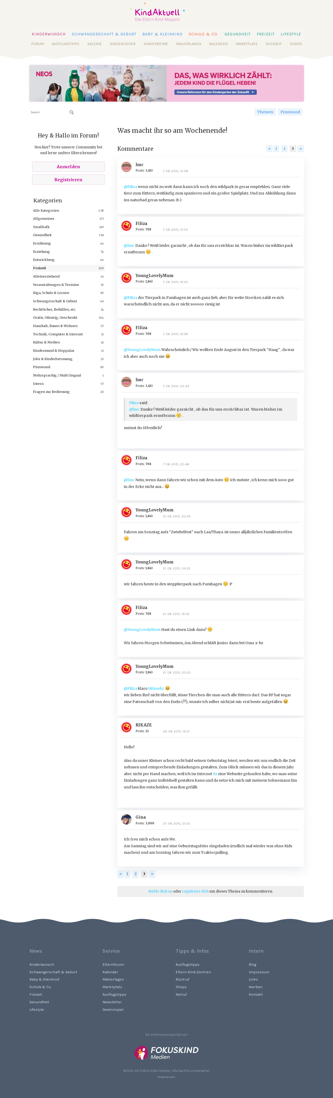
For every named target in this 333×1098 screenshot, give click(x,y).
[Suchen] (72, 112)
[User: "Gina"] (128, 819)
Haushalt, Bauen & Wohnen (55, 326)
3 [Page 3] (293, 148)
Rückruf (274, 44)
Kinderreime (156, 44)
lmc (139, 164)
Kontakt (256, 994)
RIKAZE (144, 725)
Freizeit (266, 34)
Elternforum (113, 964)
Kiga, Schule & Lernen (51, 293)
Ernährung (42, 243)
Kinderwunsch (49, 34)
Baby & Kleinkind (162, 34)
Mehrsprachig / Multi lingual (57, 375)
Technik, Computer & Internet (58, 334)
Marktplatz (247, 44)
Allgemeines (43, 218)
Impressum (259, 972)
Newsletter (112, 1002)
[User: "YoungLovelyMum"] (128, 278)
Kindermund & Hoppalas (53, 350)
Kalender (218, 44)
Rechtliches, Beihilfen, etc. (54, 309)
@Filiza (130, 186)
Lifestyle (291, 34)
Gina (141, 817)
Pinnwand (290, 112)
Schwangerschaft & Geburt (104, 34)
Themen (265, 112)
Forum (37, 44)
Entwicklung (44, 260)
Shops (296, 44)
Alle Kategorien (46, 210)
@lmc (129, 245)
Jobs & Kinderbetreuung (53, 359)
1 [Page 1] (276, 148)
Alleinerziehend (46, 276)
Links (253, 979)
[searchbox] (52, 112)
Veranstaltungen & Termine (56, 285)
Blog (252, 964)
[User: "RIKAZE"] (128, 727)
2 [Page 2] (284, 148)
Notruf (181, 994)
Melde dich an (160, 891)
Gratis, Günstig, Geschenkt (55, 317)
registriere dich (195, 891)
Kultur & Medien (46, 342)
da (215, 773)
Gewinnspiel (113, 1009)
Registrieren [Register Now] (68, 179)
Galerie (94, 44)
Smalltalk (41, 227)
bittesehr (159, 688)
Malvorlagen (188, 44)
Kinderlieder (123, 44)
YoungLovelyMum (155, 275)
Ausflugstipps (65, 44)
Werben (255, 987)
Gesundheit (238, 34)
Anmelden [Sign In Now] (68, 166)
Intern (38, 383)
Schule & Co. (203, 34)
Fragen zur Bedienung (51, 392)
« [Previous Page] (269, 148)
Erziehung (41, 251)
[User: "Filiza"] (128, 226)
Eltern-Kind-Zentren (193, 972)
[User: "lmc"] (128, 167)
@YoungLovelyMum (142, 349)
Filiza (141, 223)
